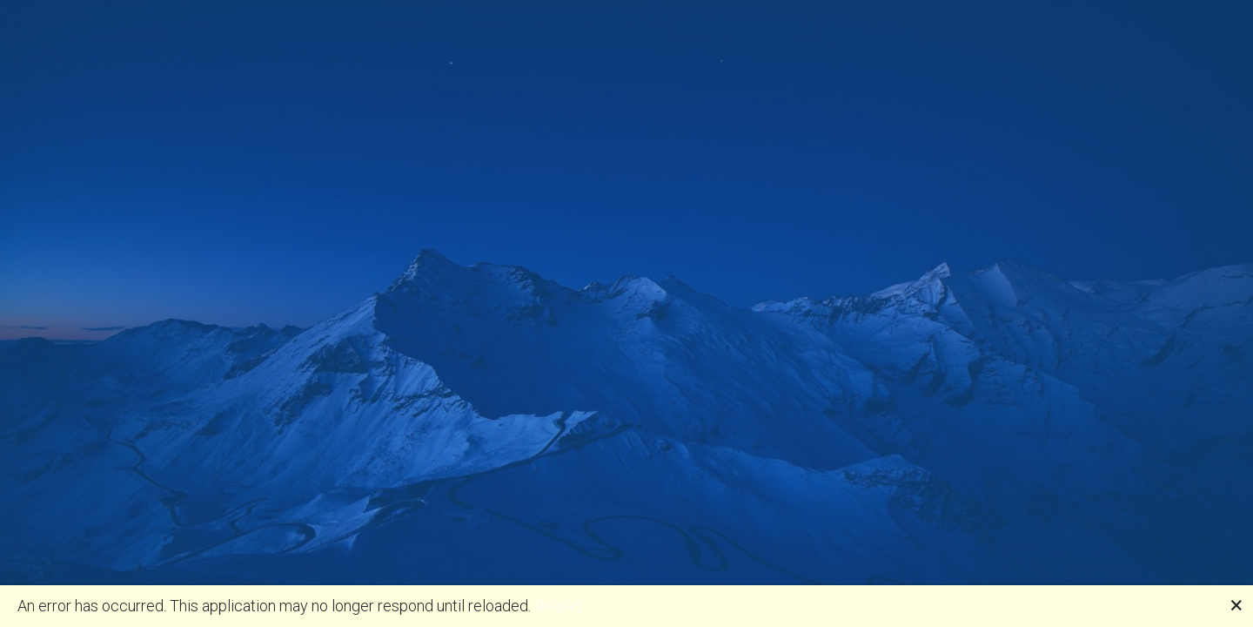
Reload (557, 606)
